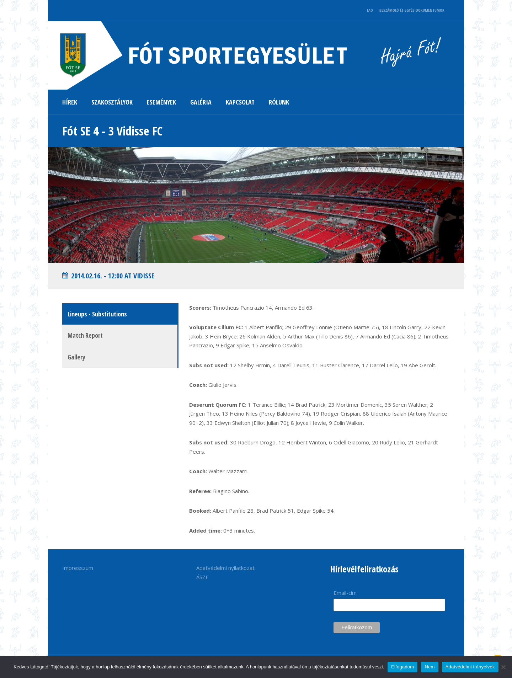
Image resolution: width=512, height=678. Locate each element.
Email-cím (345, 592)
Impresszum (77, 567)
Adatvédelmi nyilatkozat (225, 567)
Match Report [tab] (85, 335)
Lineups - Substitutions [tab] (97, 314)
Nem (429, 666)
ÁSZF (202, 577)
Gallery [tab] (76, 357)
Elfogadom (402, 666)
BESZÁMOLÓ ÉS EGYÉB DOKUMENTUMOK (411, 10)
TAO (369, 10)
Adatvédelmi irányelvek (470, 666)
